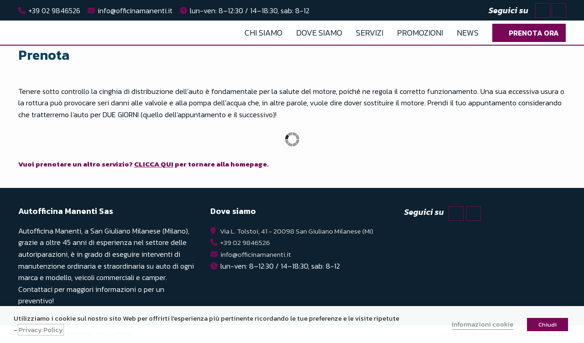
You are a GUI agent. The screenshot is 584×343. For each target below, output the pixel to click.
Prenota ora (534, 32)
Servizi (369, 32)
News (468, 32)
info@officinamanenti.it (135, 10)
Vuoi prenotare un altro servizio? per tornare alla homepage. (152, 163)
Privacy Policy (41, 330)
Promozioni (420, 32)
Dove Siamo (319, 32)
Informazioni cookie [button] (482, 324)
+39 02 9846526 (54, 10)
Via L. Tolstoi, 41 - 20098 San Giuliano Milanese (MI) (296, 230)
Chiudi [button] (547, 324)
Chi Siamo (263, 32)
